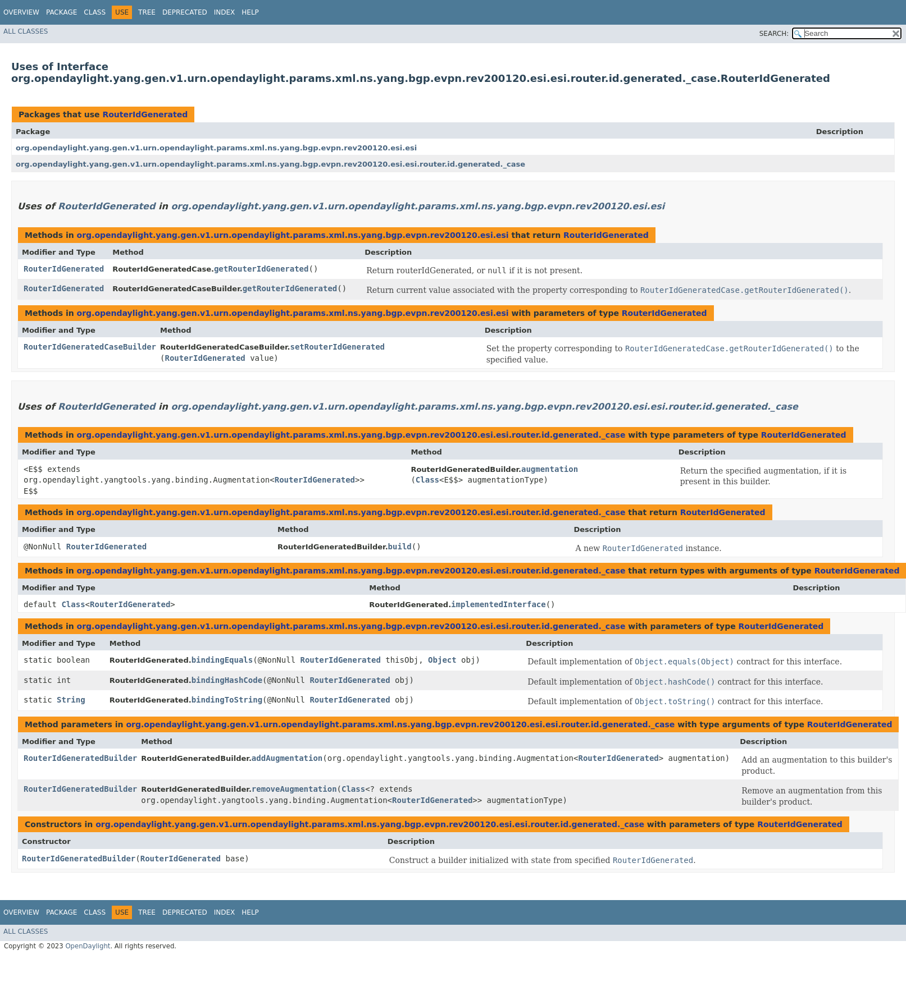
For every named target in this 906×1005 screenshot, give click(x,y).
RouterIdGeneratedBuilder (80, 758)
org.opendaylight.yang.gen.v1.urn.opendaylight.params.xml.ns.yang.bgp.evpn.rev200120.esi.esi (216, 148)
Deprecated (184, 12)
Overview (21, 12)
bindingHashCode (227, 680)
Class (95, 12)
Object (442, 659)
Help (250, 12)
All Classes (25, 31)
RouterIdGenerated (145, 114)
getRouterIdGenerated (261, 268)
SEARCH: (774, 34)
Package (61, 12)
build (400, 546)
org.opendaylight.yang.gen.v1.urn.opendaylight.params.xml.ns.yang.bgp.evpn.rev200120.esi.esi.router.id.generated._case (270, 164)
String (71, 699)
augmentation (549, 469)
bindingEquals (222, 659)
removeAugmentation (294, 788)
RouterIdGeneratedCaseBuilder (90, 346)
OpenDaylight (87, 946)
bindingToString (227, 699)
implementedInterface (498, 604)
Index (224, 12)
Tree (147, 12)
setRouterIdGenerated (337, 346)
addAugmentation (287, 758)
